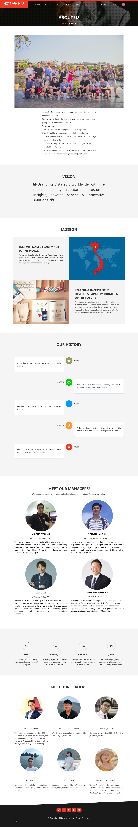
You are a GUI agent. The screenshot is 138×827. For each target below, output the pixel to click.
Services (57, 4)
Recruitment (101, 4)
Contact (114, 4)
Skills (67, 4)
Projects (77, 4)
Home (37, 4)
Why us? (47, 4)
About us (89, 4)
